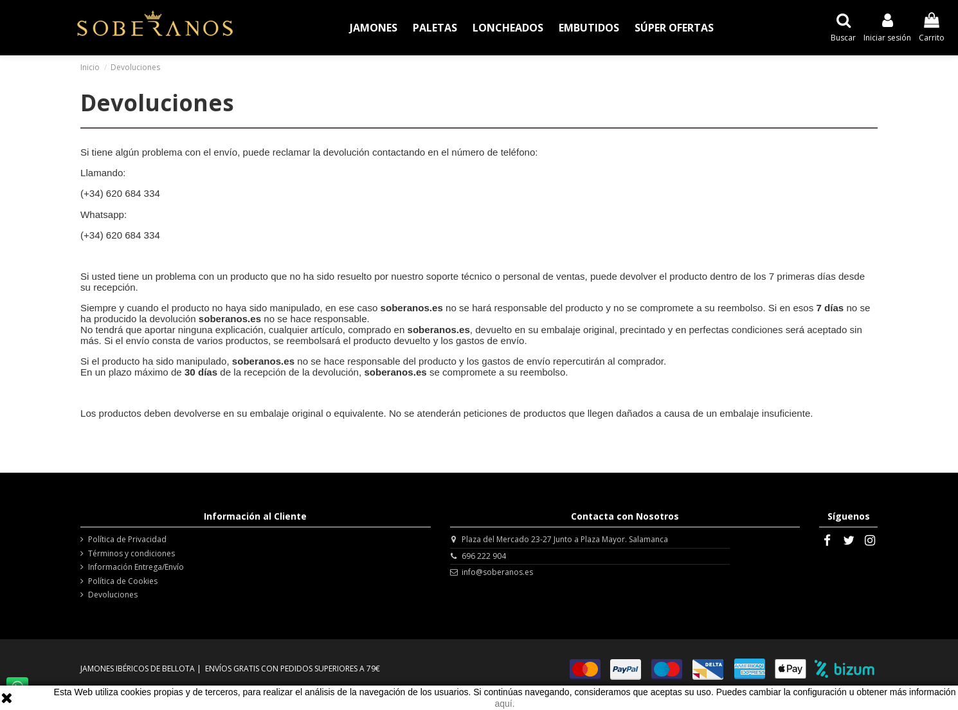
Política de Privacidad (127, 539)
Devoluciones (113, 595)
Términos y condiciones (131, 554)
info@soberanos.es (497, 572)
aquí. (504, 703)
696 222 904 (484, 556)
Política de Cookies (123, 581)
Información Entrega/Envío (136, 567)
